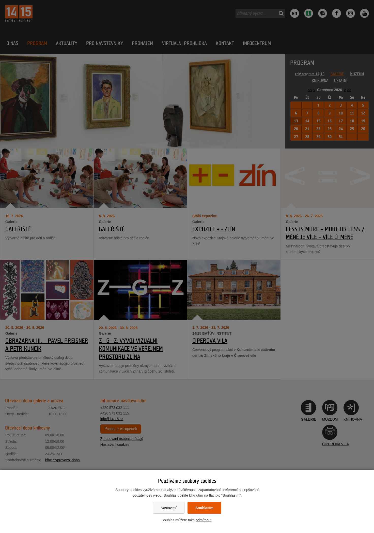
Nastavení (169, 508)
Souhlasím (204, 508)
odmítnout (203, 520)
